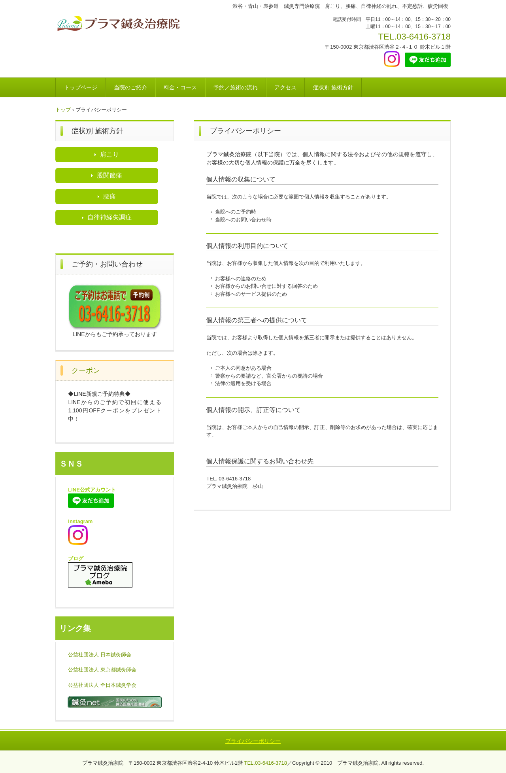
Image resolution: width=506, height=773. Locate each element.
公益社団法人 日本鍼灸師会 (99, 655)
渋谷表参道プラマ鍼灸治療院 (119, 25)
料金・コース (180, 87)
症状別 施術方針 (333, 87)
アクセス (285, 87)
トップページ (80, 87)
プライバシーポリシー (253, 741)
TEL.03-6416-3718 (414, 37)
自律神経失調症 (109, 217)
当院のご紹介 (130, 87)
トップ (63, 110)
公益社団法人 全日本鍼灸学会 (102, 685)
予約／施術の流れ (235, 87)
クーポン (86, 370)
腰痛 (109, 196)
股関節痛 (109, 175)
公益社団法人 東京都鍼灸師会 (102, 670)
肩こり (109, 154)
